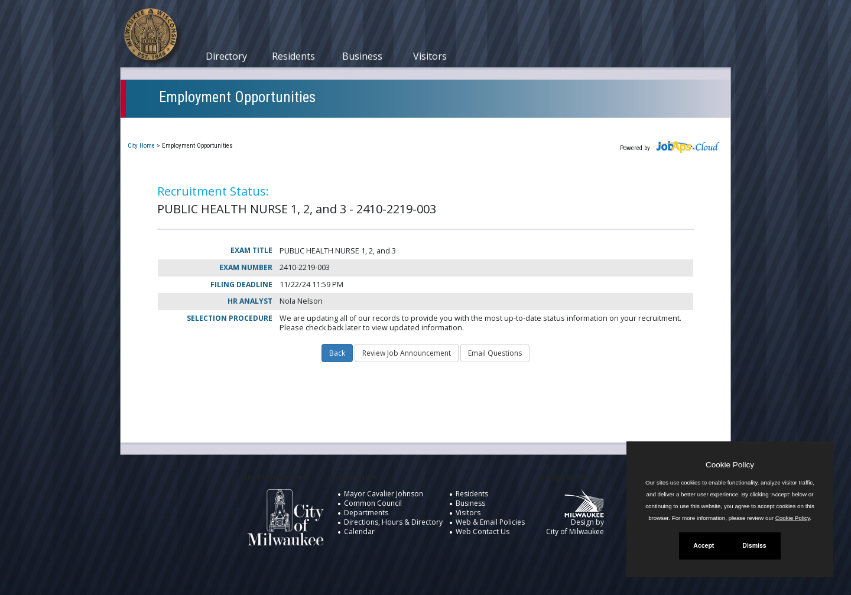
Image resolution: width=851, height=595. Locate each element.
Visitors (430, 56)
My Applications (256, 126)
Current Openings (170, 126)
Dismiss (754, 545)
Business (362, 56)
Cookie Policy (730, 464)
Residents (293, 56)
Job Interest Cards (409, 126)
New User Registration (508, 126)
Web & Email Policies (490, 522)
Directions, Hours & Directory (393, 522)
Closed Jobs (330, 126)
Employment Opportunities (237, 97)
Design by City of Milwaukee (575, 517)
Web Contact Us (482, 531)
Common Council (373, 503)
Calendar (359, 531)
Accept (703, 545)
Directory (226, 56)
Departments (366, 513)
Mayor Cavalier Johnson (383, 494)
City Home (141, 145)
